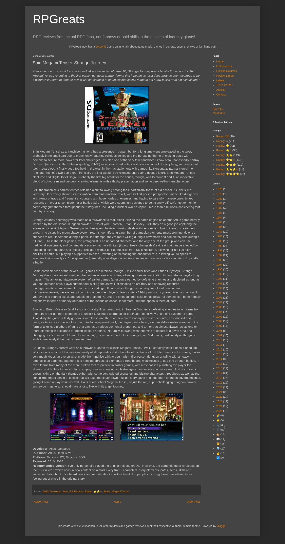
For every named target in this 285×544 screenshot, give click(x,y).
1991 (219, 250)
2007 (219, 325)
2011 (219, 344)
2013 (219, 354)
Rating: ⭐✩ (224, 150)
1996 (219, 274)
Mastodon (219, 113)
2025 (219, 410)
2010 (45, 491)
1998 (219, 283)
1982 (219, 208)
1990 (219, 245)
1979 (219, 194)
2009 (219, 335)
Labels (220, 80)
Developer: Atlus (59, 491)
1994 (219, 264)
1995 (219, 269)
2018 (219, 377)
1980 (219, 198)
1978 (219, 189)
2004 (219, 311)
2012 (219, 349)
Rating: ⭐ (222, 145)
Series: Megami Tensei (116, 491)
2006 (219, 321)
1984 (219, 217)
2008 (219, 330)
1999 (219, 288)
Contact (221, 94)
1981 (219, 203)
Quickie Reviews (226, 71)
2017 (219, 373)
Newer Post (41, 501)
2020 (219, 387)
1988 (219, 236)
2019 (219, 382)
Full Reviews (76, 491)
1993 (219, 260)
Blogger (221, 526)
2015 (219, 363)
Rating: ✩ (222, 141)
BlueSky (218, 109)
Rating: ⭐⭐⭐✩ (227, 169)
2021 (219, 391)
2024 (219, 406)
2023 (219, 401)
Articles (220, 89)
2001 (219, 297)
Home (117, 501)
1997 (219, 278)
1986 (219, 226)
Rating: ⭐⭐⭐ (226, 164)
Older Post (193, 501)
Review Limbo (225, 75)
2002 (219, 302)
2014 (219, 359)
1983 (219, 212)
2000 (219, 293)
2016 (219, 368)
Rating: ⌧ (222, 136)
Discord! (101, 46)
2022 (219, 396)
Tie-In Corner (224, 85)
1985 (219, 222)
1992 (219, 255)
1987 (219, 231)
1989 (219, 241)
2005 (219, 316)
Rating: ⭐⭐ (224, 155)
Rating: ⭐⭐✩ (93, 491)
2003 (219, 307)
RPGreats (59, 19)
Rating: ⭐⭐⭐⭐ (227, 174)
